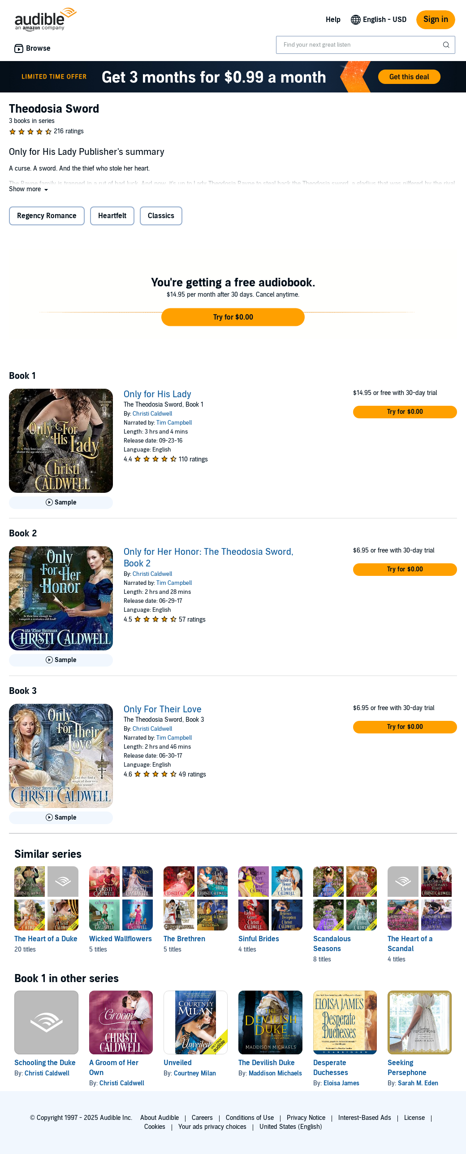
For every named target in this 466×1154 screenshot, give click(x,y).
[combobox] (365, 45)
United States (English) (290, 1127)
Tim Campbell (174, 422)
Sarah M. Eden (418, 1083)
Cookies (154, 1127)
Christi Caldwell (152, 413)
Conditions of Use (250, 1118)
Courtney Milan (195, 1073)
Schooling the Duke (45, 1062)
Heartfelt (112, 215)
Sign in (435, 19)
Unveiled (178, 1062)
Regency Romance (47, 215)
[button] (29, 189)
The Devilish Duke (266, 1062)
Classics (161, 215)
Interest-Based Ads (364, 1118)
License (414, 1118)
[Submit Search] (447, 45)
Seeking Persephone (407, 1067)
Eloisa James (341, 1083)
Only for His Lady (157, 394)
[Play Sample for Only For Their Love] (61, 818)
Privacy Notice (306, 1118)
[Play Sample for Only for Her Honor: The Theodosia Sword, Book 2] (61, 660)
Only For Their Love (163, 709)
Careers (202, 1118)
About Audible (159, 1118)
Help (333, 19)
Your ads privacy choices (212, 1127)
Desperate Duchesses (330, 1067)
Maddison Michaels (275, 1073)
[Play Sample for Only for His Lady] (61, 502)
